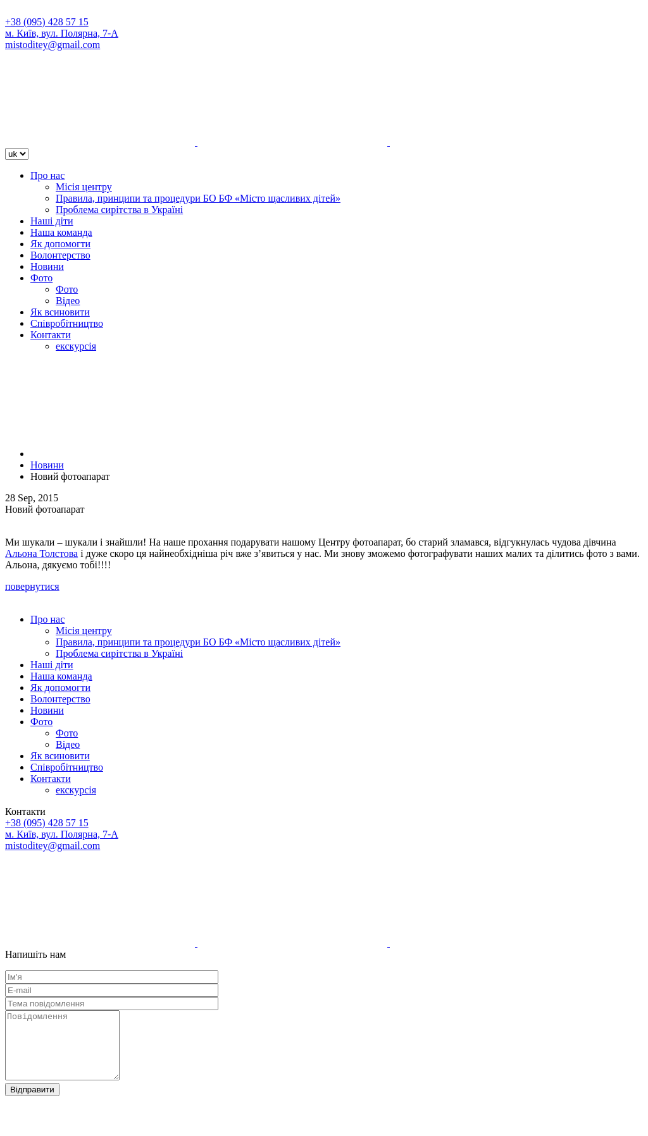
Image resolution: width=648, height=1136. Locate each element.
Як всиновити (60, 312)
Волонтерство (60, 255)
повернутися (32, 586)
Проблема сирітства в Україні (119, 209)
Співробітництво (66, 323)
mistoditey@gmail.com (52, 44)
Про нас (47, 175)
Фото (41, 277)
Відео (68, 300)
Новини (47, 266)
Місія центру (84, 186)
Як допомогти (60, 243)
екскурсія (76, 346)
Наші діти (51, 221)
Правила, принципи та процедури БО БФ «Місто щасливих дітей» (198, 198)
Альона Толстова (41, 553)
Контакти (50, 334)
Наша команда (61, 232)
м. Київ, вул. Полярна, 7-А (61, 33)
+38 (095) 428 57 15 (47, 21)
